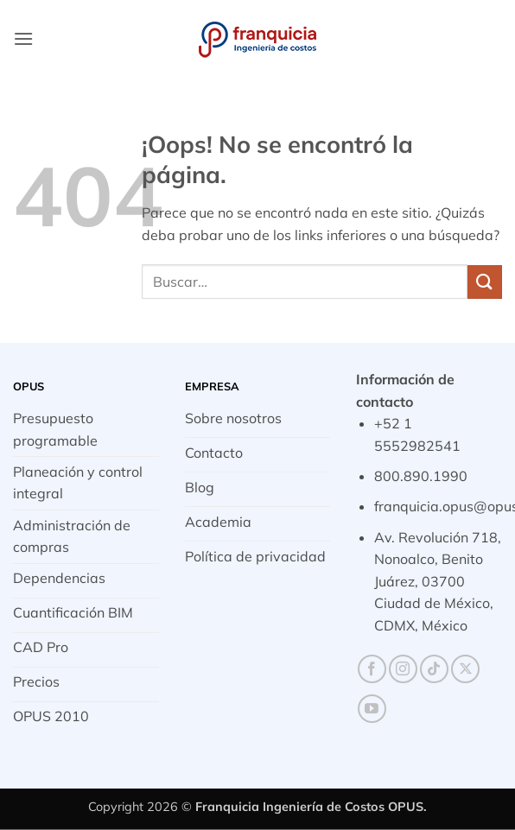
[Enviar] (484, 282)
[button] (23, 38)
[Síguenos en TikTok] (434, 669)
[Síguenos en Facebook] (372, 669)
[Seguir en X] (465, 669)
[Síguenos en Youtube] (372, 708)
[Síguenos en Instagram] (403, 669)
